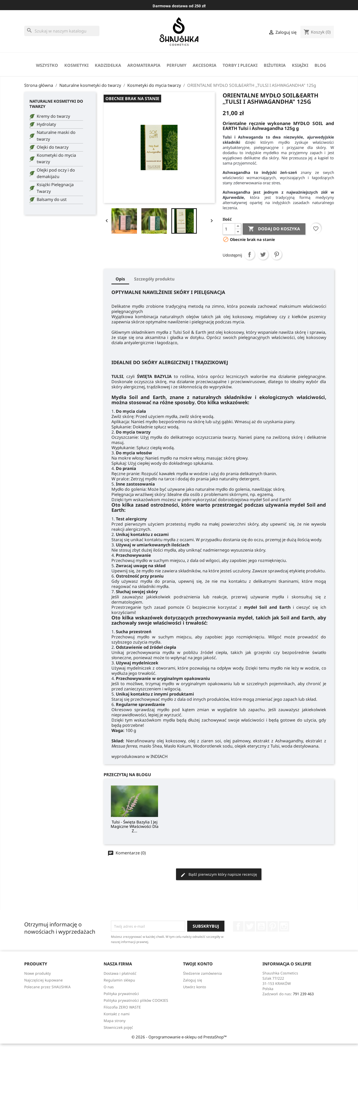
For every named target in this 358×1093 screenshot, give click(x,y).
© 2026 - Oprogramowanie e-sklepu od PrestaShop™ (179, 1036)
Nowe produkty (37, 973)
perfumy (176, 65)
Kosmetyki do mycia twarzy (56, 158)
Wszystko (47, 65)
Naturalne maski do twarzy (56, 135)
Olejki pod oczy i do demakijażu (56, 173)
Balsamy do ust (52, 199)
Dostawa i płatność (120, 973)
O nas (109, 986)
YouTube (261, 926)
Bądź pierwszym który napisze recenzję (218, 874)
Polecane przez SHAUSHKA (47, 986)
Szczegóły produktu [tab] (154, 279)
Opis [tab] (120, 279)
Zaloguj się (192, 980)
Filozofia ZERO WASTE (122, 1007)
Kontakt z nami (117, 1013)
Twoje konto (198, 964)
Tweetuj (263, 254)
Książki (300, 65)
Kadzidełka (108, 65)
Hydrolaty (46, 124)
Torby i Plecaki (240, 65)
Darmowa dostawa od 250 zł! (179, 5)
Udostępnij (249, 254)
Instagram (284, 926)
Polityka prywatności (121, 993)
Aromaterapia (143, 65)
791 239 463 (303, 993)
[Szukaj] (61, 31)
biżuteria (275, 65)
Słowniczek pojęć (118, 1027)
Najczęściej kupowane (43, 980)
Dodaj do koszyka (274, 229)
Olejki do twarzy (52, 147)
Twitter (249, 926)
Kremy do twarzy (53, 116)
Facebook (238, 926)
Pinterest (276, 254)
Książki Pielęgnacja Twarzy (55, 188)
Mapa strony (114, 1020)
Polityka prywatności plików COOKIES (136, 1000)
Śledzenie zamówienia (202, 973)
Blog (320, 65)
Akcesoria (204, 65)
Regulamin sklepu (119, 980)
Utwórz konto (194, 986)
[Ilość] (229, 229)
